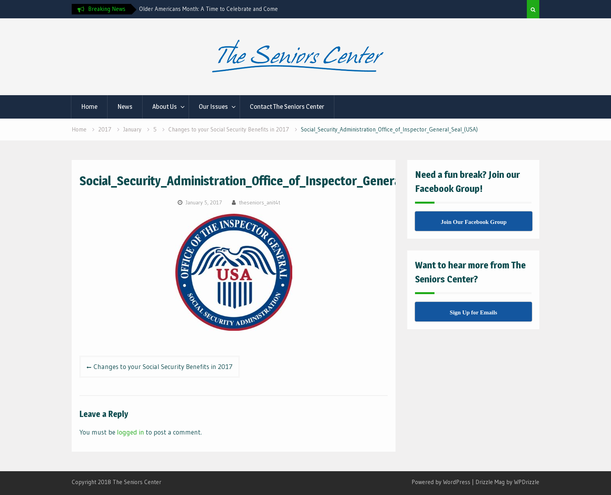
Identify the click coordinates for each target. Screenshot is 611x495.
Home (89, 106)
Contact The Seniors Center (287, 106)
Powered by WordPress (440, 482)
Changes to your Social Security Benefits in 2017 (163, 366)
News (124, 106)
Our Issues (213, 106)
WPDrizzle (526, 482)
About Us (164, 106)
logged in (130, 432)
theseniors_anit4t (259, 202)
